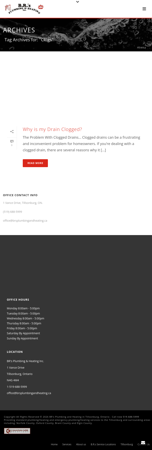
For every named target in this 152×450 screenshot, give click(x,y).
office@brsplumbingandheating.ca (29, 393)
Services (66, 444)
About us (81, 444)
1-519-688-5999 (17, 387)
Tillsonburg (127, 444)
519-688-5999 (131, 416)
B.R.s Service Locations (103, 444)
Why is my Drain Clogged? (52, 129)
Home (140, 47)
